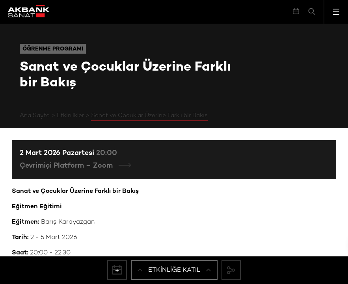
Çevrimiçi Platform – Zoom (67, 166)
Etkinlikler (70, 115)
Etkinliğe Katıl (174, 270)
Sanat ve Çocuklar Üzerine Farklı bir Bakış (149, 115)
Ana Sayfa (35, 115)
